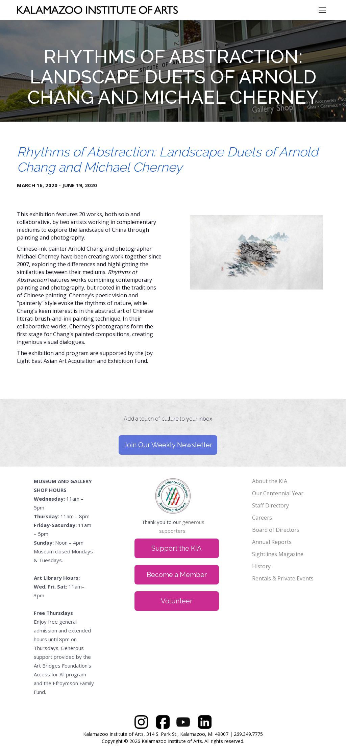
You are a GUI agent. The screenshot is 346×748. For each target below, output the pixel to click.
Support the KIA (176, 548)
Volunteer (176, 601)
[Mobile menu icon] (322, 10)
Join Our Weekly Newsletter (168, 445)
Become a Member (177, 575)
